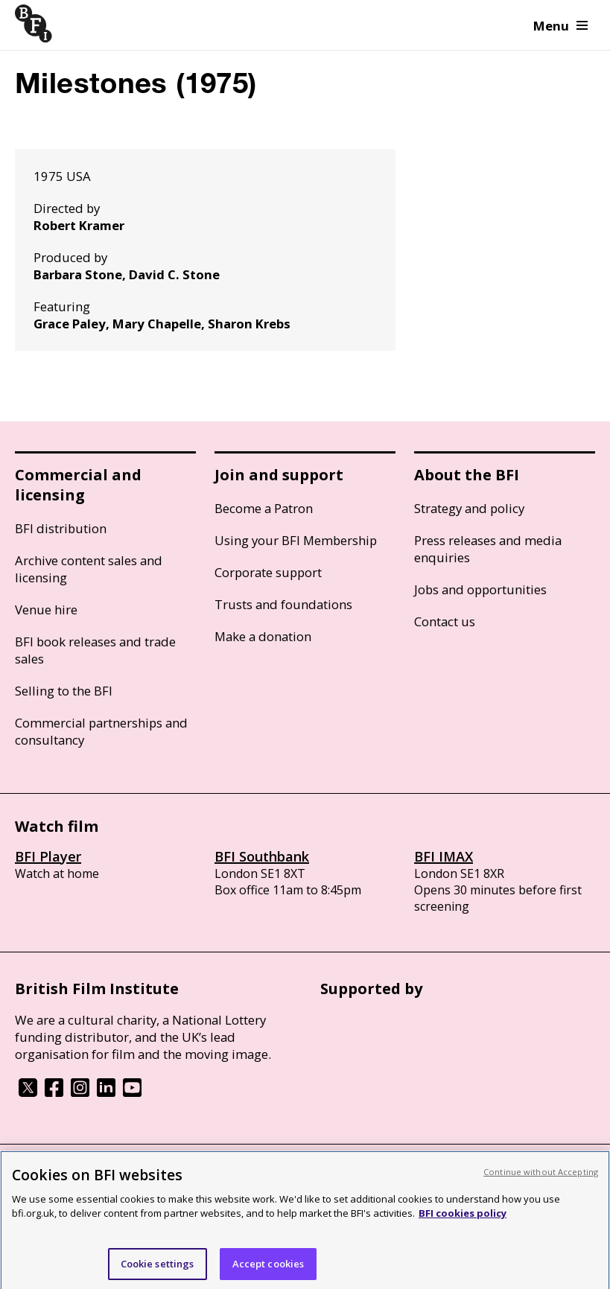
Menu (560, 25)
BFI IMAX (443, 856)
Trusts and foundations (283, 604)
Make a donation (263, 636)
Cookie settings (157, 1270)
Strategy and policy (469, 508)
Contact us (444, 621)
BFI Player (48, 856)
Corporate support (268, 572)
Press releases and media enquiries (488, 549)
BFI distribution (61, 528)
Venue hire (46, 609)
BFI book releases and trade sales (95, 650)
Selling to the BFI (63, 690)
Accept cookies (268, 1270)
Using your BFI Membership (296, 540)
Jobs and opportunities (480, 589)
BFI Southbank (262, 856)
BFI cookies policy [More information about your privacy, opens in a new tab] (462, 1219)
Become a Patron (264, 508)
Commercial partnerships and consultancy (101, 731)
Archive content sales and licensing (88, 569)
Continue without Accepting (540, 1178)
